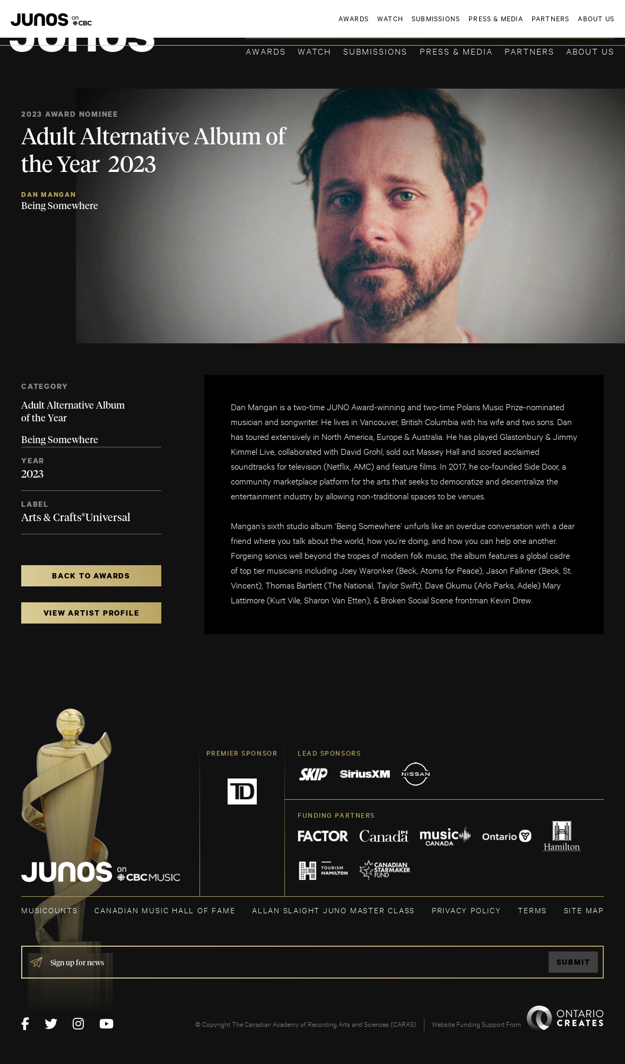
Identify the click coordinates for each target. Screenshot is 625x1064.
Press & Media (456, 50)
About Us (590, 50)
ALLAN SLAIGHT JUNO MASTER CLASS (333, 910)
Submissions (375, 50)
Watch (315, 50)
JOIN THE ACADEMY (466, 25)
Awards (266, 50)
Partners (529, 50)
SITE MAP (584, 910)
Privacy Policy (466, 910)
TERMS (532, 910)
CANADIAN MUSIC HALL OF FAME (164, 910)
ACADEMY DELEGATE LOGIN (564, 25)
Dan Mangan (48, 194)
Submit (574, 962)
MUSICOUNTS (49, 910)
